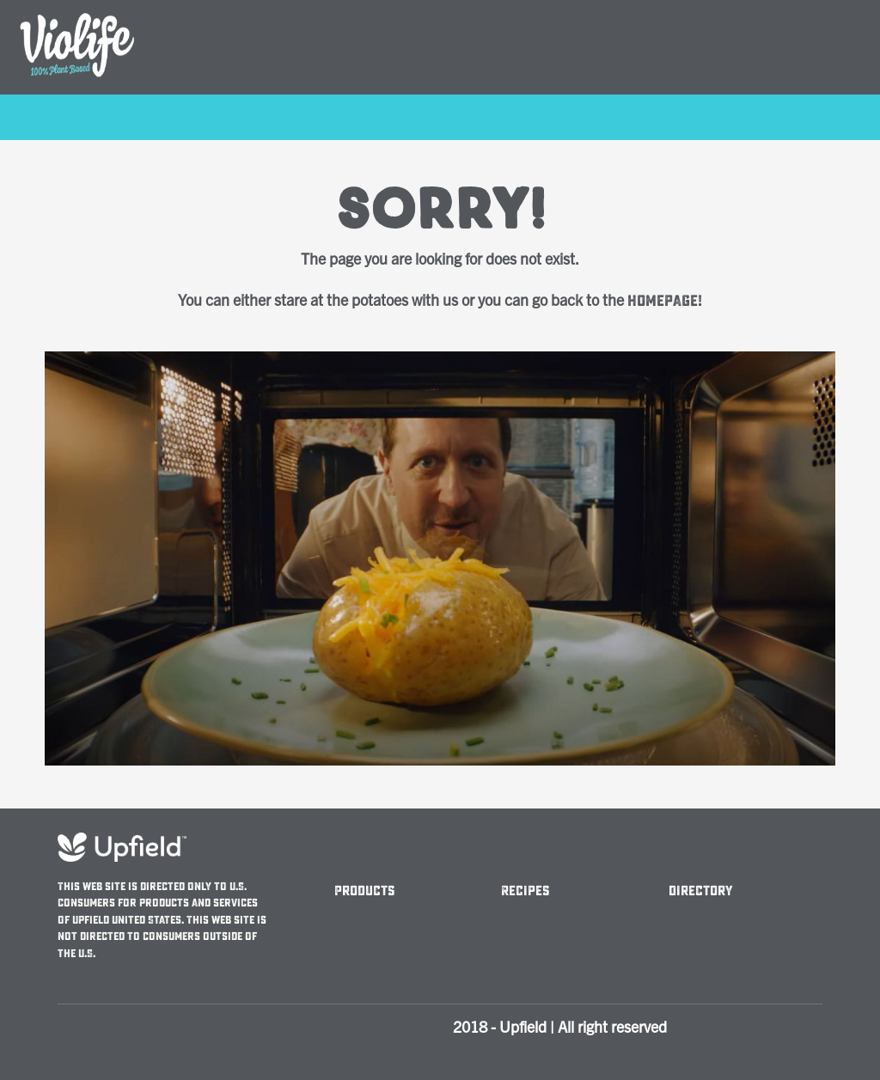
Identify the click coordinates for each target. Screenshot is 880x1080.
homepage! (664, 301)
